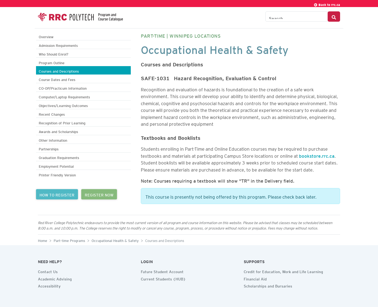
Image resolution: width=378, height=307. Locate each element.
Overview (46, 36)
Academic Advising (55, 278)
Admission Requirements (58, 45)
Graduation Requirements (59, 157)
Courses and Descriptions (59, 70)
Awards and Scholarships (58, 131)
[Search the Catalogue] (296, 16)
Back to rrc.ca (327, 4)
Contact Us (48, 271)
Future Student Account (162, 271)
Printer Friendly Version (57, 174)
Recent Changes (52, 113)
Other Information (53, 139)
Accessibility (49, 285)
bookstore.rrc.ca (316, 155)
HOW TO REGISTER (57, 194)
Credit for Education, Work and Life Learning (283, 271)
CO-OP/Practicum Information (63, 87)
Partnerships (48, 148)
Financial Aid (255, 278)
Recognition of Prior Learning (62, 122)
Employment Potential (56, 165)
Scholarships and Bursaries (268, 285)
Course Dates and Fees (57, 79)
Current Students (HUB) (163, 278)
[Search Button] (334, 16)
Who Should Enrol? (53, 53)
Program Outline (51, 62)
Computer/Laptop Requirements (64, 96)
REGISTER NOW (99, 194)
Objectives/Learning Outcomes (63, 105)
